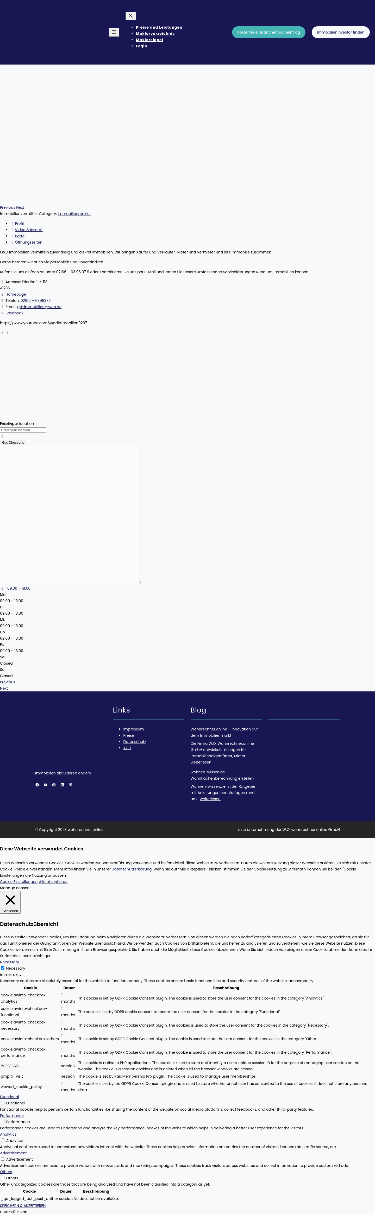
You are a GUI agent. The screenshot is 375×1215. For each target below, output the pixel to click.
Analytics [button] (8, 1134)
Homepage (15, 294)
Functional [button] (9, 1096)
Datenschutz (134, 741)
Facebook (14, 313)
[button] (8, 207)
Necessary (15, 968)
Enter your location (17, 423)
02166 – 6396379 (36, 300)
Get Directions (13, 442)
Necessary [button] (9, 962)
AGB (127, 747)
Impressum (133, 729)
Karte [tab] (17, 236)
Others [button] (6, 1171)
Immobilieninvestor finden (340, 32)
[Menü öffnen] (114, 32)
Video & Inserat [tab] (26, 229)
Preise (128, 735)
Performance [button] (12, 1115)
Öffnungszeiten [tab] (26, 242)
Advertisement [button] (13, 1153)
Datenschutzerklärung (132, 869)
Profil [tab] (17, 223)
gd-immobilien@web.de (39, 306)
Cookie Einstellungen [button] (19, 881)
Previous (7, 682)
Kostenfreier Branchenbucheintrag (268, 32)
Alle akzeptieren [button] (53, 881)
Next (4, 688)
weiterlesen (201, 762)
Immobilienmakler (74, 213)
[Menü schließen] (131, 16)
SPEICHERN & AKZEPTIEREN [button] (23, 1205)
